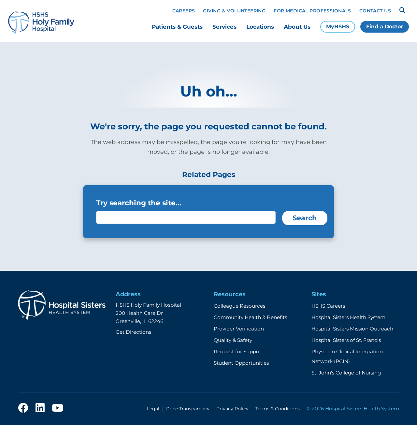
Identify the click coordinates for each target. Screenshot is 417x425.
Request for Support (238, 351)
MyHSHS (337, 26)
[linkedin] (40, 408)
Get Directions (133, 332)
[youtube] (57, 408)
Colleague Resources (239, 306)
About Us (297, 26)
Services (224, 26)
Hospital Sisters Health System (348, 317)
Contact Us (375, 11)
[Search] (402, 10)
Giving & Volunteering (234, 11)
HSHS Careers (328, 306)
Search (305, 218)
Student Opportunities (241, 363)
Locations (260, 26)
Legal (153, 409)
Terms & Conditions (277, 409)
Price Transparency (187, 409)
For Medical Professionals (312, 11)
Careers (183, 11)
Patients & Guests (177, 26)
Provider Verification (239, 329)
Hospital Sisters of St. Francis (346, 340)
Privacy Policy (232, 409)
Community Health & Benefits (250, 317)
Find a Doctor (384, 26)
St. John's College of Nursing (346, 373)
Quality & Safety (233, 340)
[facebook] (23, 408)
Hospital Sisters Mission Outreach (352, 329)
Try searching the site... (138, 202)
